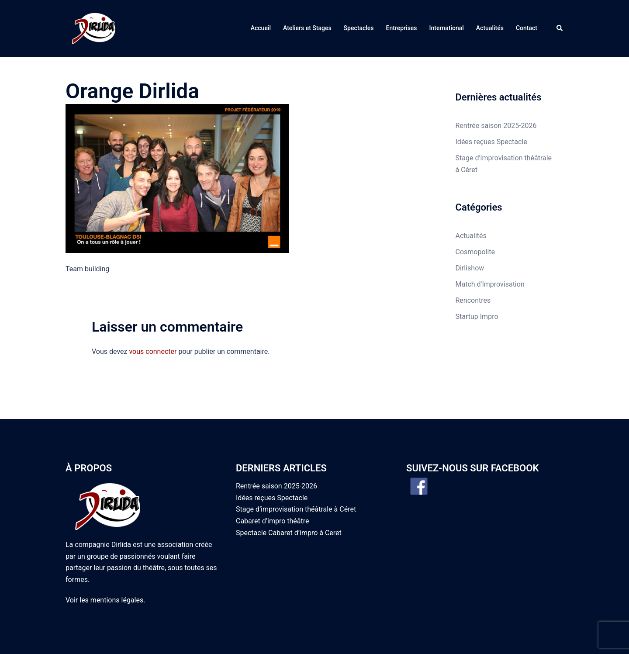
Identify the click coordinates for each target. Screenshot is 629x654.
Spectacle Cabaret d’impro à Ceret (289, 501)
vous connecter (152, 319)
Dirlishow (470, 236)
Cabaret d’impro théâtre (272, 489)
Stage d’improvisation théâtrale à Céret (296, 477)
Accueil (261, 12)
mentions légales (116, 568)
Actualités (490, 12)
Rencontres (473, 268)
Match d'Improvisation (490, 252)
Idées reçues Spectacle (491, 110)
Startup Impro (477, 284)
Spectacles (359, 12)
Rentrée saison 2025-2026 (496, 94)
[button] (559, 12)
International (446, 12)
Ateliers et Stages (307, 12)
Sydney (198, 639)
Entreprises (401, 12)
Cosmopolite (475, 220)
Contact (526, 12)
